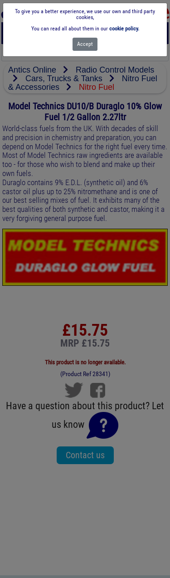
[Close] (85, 44)
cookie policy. (124, 28)
